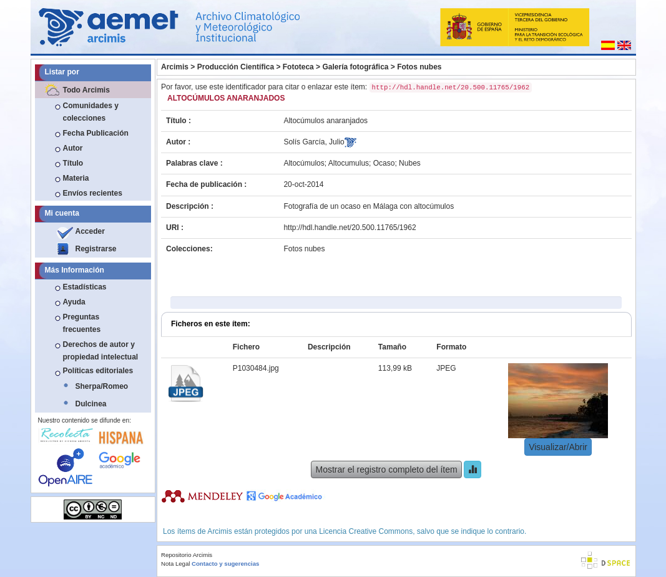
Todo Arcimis (86, 90)
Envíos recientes (92, 193)
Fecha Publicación (96, 133)
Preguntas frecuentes (82, 323)
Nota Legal (175, 563)
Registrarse (96, 248)
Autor (73, 148)
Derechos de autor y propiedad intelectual (101, 350)
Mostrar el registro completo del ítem (386, 469)
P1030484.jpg (256, 368)
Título (73, 163)
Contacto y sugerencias (225, 563)
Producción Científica (235, 67)
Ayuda (74, 302)
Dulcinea (91, 403)
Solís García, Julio (313, 142)
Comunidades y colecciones (91, 112)
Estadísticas (85, 287)
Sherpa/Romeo (102, 386)
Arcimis (175, 67)
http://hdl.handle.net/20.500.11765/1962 (349, 227)
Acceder (90, 231)
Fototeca (298, 67)
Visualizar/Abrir (558, 447)
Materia (76, 178)
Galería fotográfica (355, 67)
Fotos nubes (419, 67)
